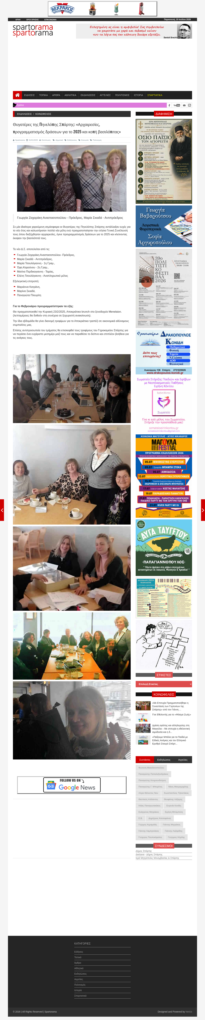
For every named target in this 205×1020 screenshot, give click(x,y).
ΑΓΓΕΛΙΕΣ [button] (105, 95)
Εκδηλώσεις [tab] (164, 759)
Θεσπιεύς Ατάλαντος (148, 799)
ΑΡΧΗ (18, 20)
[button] (154, 95)
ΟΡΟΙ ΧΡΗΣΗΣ (32, 20)
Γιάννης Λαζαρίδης (173, 831)
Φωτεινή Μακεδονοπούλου (151, 767)
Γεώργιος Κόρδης (176, 837)
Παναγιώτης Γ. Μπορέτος (150, 786)
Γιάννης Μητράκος (171, 824)
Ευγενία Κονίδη (174, 805)
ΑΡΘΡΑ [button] (56, 95)
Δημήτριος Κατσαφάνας (160, 818)
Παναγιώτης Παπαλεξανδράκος (153, 774)
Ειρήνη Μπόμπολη (174, 812)
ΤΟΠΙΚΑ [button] (43, 95)
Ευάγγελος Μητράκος (148, 812)
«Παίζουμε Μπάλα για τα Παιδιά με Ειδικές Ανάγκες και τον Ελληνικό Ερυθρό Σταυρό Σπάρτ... (170, 740)
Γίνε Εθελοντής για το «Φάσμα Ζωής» (171, 714)
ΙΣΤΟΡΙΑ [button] (138, 95)
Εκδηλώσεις (71, 140)
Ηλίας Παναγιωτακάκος (149, 805)
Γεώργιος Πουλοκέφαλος (150, 837)
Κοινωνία (83, 140)
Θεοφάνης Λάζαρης (173, 799)
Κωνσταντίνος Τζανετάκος (176, 793)
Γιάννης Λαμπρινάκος (148, 831)
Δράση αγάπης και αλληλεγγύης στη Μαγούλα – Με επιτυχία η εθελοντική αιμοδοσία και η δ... (171, 728)
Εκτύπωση (44, 140)
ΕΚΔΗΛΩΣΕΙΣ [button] (88, 95)
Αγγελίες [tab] (182, 759)
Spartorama (19, 140)
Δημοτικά (58, 140)
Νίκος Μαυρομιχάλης (178, 786)
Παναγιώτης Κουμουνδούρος (152, 780)
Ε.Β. (140, 818)
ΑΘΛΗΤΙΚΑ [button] (70, 95)
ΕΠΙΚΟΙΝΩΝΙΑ (50, 20)
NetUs (189, 1011)
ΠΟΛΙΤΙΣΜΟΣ (122, 95)
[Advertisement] (102, 66)
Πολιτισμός (96, 140)
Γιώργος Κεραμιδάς (147, 824)
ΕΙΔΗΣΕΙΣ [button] (29, 95)
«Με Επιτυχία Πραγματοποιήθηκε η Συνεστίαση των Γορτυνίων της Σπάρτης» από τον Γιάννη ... (170, 706)
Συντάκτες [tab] (144, 759)
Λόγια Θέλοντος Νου (148, 793)
